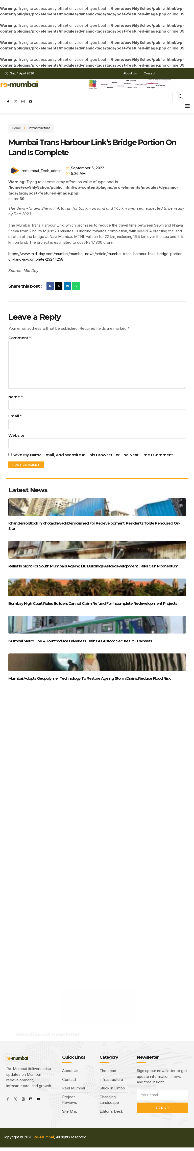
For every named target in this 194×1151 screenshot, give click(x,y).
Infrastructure (27, 128)
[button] (187, 105)
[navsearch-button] (181, 97)
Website (16, 438)
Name (15, 399)
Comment (19, 337)
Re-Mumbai (44, 1140)
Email (15, 418)
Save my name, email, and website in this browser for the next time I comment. (93, 458)
